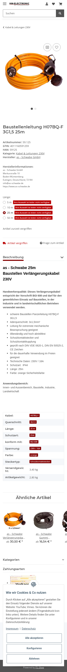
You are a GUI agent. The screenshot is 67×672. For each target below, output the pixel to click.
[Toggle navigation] (4, 2)
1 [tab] (32, 109)
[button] (47, 3)
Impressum (12, 628)
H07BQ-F (34, 415)
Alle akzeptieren (34, 638)
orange (33, 455)
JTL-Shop (39, 667)
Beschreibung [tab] (13, 257)
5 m (29, 202)
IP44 (32, 435)
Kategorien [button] (11, 559)
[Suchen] (29, 13)
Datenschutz (29, 628)
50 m (30, 218)
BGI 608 (33, 442)
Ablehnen (34, 658)
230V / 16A (35, 448)
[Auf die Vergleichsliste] (47, 47)
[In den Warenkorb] (6, 38)
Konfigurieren (34, 648)
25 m (30, 212)
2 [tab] (35, 109)
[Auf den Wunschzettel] (57, 47)
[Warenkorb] (60, 3)
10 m (30, 207)
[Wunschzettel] (53, 3)
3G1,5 (33, 422)
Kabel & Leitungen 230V (30, 153)
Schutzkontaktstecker (40, 461)
